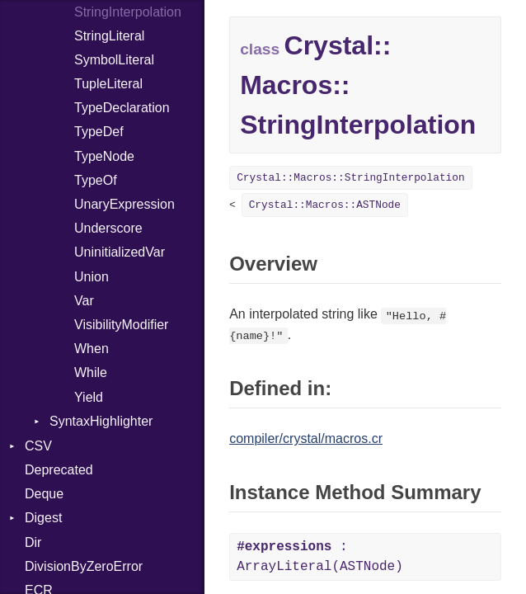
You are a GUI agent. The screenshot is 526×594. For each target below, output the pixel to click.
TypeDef (99, 132)
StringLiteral (109, 36)
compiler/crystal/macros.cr (306, 438)
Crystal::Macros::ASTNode (325, 205)
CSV (38, 446)
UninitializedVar (119, 252)
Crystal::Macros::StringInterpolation (350, 178)
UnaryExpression (124, 204)
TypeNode (104, 156)
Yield (88, 397)
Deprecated (59, 470)
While (90, 372)
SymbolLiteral (114, 60)
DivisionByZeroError (84, 566)
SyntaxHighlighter (101, 421)
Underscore (108, 228)
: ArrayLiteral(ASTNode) (320, 557)
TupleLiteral (108, 84)
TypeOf (95, 180)
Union (91, 277)
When (91, 349)
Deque (44, 494)
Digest (43, 518)
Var (84, 301)
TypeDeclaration (122, 108)
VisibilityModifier (121, 325)
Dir (33, 542)
